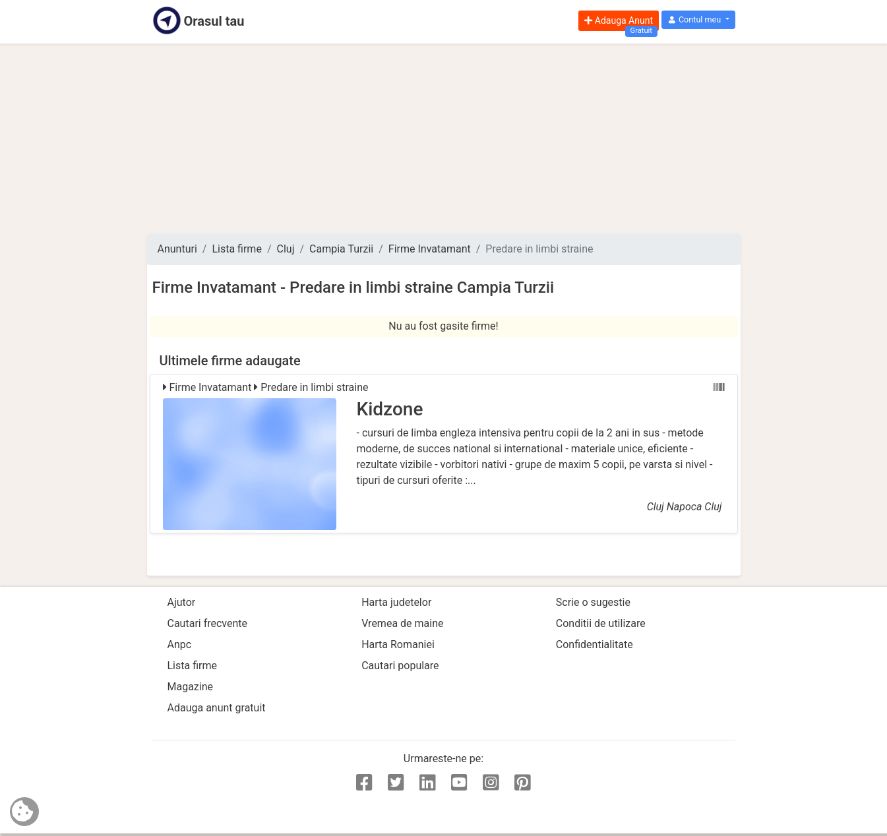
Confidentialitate (594, 644)
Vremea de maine (402, 623)
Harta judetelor (396, 602)
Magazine (191, 686)
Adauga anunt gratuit (217, 708)
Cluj (286, 249)
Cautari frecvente (208, 623)
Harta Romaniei (398, 644)
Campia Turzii (341, 249)
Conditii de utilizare (601, 623)
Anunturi (177, 249)
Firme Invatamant (429, 249)
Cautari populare (400, 665)
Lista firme (236, 249)
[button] (698, 20)
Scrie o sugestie (593, 602)
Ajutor (182, 602)
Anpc (180, 644)
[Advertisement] (444, 138)
